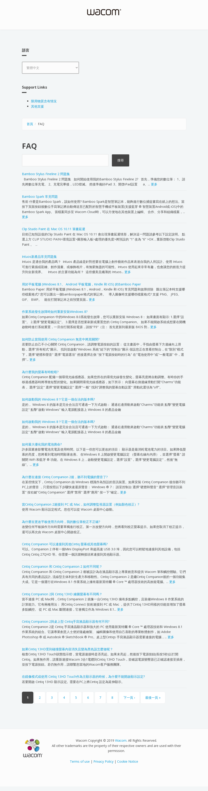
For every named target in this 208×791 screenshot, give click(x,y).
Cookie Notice (127, 761)
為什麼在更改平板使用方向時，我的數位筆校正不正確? (61, 521)
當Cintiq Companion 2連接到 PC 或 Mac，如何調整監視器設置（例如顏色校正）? (80, 504)
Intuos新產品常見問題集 (39, 256)
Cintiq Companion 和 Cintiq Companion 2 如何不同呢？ (62, 566)
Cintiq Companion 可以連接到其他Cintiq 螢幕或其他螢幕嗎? (65, 544)
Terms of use (80, 761)
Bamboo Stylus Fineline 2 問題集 (46, 174)
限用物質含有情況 (44, 101)
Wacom (120, 740)
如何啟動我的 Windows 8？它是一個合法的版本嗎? (58, 399)
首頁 (30, 124)
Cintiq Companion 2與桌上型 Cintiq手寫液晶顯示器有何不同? (65, 621)
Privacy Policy (103, 761)
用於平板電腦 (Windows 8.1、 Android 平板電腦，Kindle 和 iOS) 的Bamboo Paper (81, 284)
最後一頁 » (153, 697)
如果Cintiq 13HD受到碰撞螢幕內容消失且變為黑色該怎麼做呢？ (67, 649)
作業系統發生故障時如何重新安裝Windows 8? (54, 311)
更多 (154, 184)
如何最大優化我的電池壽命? (42, 444)
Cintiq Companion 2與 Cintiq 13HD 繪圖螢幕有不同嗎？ (62, 594)
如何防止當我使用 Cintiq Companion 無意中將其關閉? (60, 339)
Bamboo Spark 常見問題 (40, 196)
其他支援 (37, 106)
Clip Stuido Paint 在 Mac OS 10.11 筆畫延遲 (53, 229)
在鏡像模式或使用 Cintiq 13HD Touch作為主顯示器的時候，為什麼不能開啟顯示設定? (83, 676)
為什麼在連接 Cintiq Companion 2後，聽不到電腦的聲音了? (65, 477)
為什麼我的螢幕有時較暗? (40, 372)
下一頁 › (129, 697)
